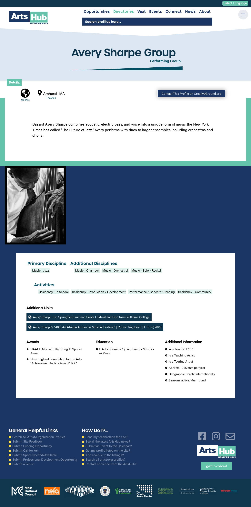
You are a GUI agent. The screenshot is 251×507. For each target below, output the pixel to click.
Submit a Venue (23, 464)
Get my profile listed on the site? (107, 450)
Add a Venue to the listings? (104, 454)
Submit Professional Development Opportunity (44, 459)
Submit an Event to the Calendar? (108, 445)
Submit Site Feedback (27, 441)
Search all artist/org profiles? (105, 459)
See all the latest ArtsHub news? (107, 441)
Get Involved (216, 466)
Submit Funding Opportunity (32, 445)
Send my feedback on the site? (106, 436)
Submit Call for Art (25, 450)
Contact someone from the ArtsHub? (110, 464)
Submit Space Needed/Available (34, 454)
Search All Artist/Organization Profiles (38, 436)
